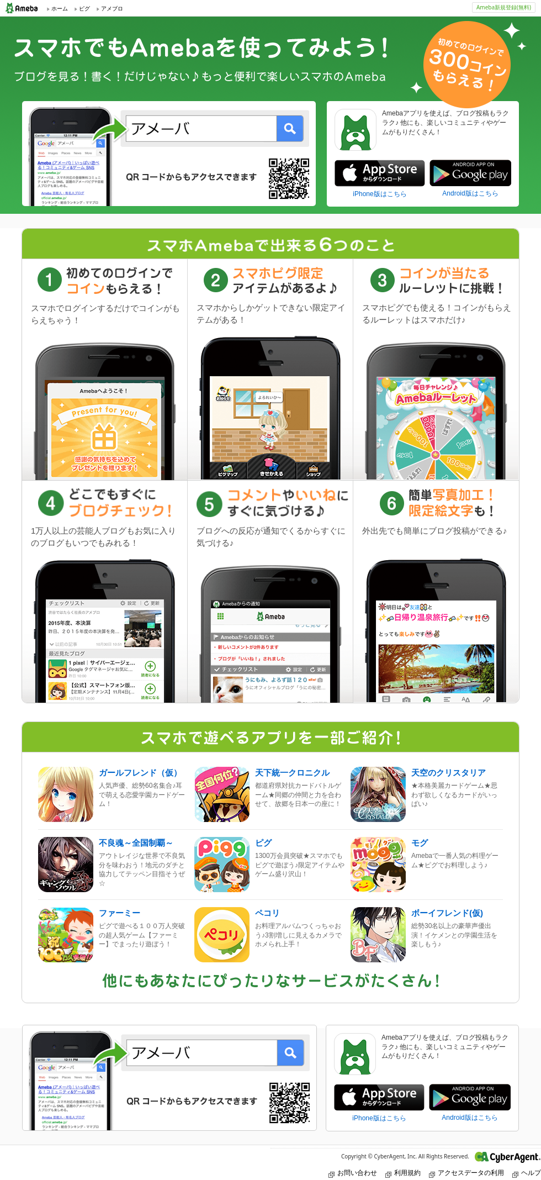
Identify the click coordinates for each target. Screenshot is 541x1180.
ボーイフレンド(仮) (447, 913)
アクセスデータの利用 (466, 1172)
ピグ (263, 842)
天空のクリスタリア (448, 772)
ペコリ (267, 913)
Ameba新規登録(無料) (503, 7)
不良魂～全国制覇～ (136, 842)
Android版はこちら (470, 193)
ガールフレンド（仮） (140, 772)
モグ (419, 842)
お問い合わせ (352, 1172)
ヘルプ (526, 1172)
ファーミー (119, 913)
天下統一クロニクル (292, 772)
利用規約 (403, 1172)
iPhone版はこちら (379, 194)
